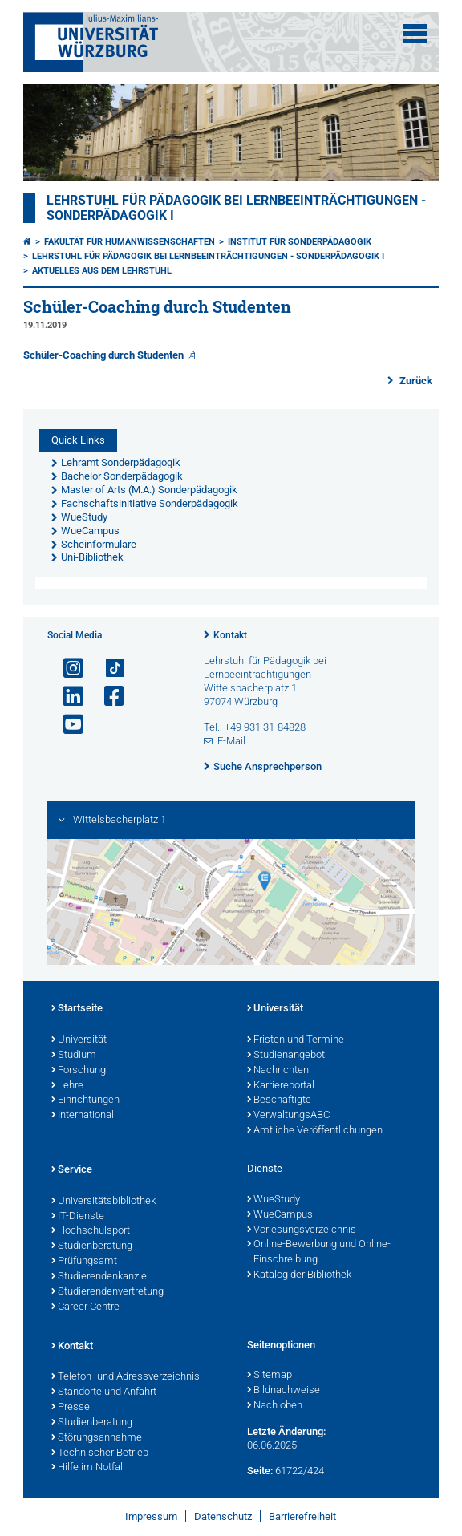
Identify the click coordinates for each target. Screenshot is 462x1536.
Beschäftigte (279, 1100)
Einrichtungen (85, 1100)
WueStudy (273, 1200)
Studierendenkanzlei (100, 1277)
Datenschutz (223, 1516)
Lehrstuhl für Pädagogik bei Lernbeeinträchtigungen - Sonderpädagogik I (208, 256)
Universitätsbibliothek (103, 1201)
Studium (73, 1055)
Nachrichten (278, 1071)
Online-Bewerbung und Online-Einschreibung (319, 1252)
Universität (79, 1040)
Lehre (67, 1086)
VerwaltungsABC (288, 1115)
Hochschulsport (90, 1231)
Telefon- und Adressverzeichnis (125, 1377)
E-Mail (231, 741)
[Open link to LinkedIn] (66, 697)
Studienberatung (91, 1246)
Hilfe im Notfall (88, 1468)
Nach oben (274, 1406)
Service (71, 1170)
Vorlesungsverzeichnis (301, 1230)
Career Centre (85, 1307)
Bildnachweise (283, 1391)
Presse (70, 1407)
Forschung (78, 1071)
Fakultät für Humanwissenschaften (129, 242)
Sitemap (269, 1375)
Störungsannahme (96, 1438)
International (82, 1115)
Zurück (414, 381)
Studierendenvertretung (107, 1292)
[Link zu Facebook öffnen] (107, 697)
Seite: (260, 1471)
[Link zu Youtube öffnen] (66, 725)
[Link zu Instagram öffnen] (66, 669)
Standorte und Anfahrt (103, 1392)
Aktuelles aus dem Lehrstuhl (102, 270)
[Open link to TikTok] (107, 669)
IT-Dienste (77, 1217)
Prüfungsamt (84, 1261)
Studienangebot (286, 1055)
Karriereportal (280, 1086)
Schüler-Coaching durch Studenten (103, 355)
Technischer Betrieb (99, 1453)
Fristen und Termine (295, 1040)
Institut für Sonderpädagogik (299, 242)
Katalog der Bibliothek (299, 1275)
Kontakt (230, 635)
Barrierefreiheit (302, 1516)
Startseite (77, 1009)
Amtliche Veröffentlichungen (315, 1131)
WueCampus (280, 1215)
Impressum (151, 1516)
